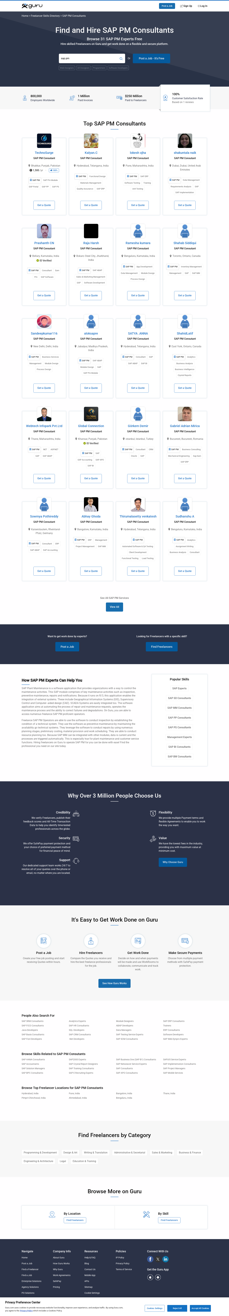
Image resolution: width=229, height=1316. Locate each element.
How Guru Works (61, 1263)
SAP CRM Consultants (80, 1034)
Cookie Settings (92, 1293)
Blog (86, 1263)
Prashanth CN (44, 243)
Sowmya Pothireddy (44, 516)
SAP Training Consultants (81, 1068)
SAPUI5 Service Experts (174, 1059)
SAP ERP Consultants (173, 1021)
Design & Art (70, 1152)
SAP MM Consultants (179, 707)
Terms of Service (124, 1269)
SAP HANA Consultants (33, 1059)
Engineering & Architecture (38, 1161)
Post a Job (167, 6)
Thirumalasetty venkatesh (138, 516)
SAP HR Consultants (79, 1025)
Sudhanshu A (185, 516)
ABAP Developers (124, 1025)
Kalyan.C (91, 153)
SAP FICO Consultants (33, 1025)
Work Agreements (61, 1275)
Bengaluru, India (124, 1098)
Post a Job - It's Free (151, 58)
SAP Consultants (124, 1068)
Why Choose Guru (173, 862)
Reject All (177, 1308)
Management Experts (179, 737)
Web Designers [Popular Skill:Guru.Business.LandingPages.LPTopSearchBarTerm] (67, 68)
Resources (91, 1251)
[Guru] (32, 6)
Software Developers (173, 1034)
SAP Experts (179, 688)
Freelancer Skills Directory (45, 15)
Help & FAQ (89, 1257)
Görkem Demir (138, 426)
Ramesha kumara (138, 243)
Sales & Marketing (162, 1152)
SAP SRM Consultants (32, 1021)
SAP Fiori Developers (32, 1039)
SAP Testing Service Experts (129, 1034)
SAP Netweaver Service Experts (131, 1064)
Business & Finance (190, 1152)
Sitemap (88, 1287)
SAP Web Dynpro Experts (175, 1039)
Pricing (56, 1287)
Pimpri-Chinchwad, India (34, 1098)
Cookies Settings (155, 1308)
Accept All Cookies (200, 1308)
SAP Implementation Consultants (179, 1064)
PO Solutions (28, 1293)
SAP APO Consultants (127, 1073)
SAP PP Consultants (179, 717)
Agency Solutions (30, 1287)
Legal (63, 1161)
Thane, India (169, 1093)
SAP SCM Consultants (127, 1039)
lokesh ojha (138, 153)
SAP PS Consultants (179, 727)
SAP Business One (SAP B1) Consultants (136, 1059)
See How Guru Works (114, 983)
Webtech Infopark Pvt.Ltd (44, 426)
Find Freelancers (161, 646)
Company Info (62, 1251)
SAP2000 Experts (77, 1059)
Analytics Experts (77, 1021)
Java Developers (30, 1030)
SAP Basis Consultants (33, 1034)
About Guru (58, 1257)
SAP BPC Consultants (32, 1073)
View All (114, 606)
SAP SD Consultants (179, 698)
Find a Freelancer (30, 1269)
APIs (86, 1281)
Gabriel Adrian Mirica (185, 426)
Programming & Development (40, 1152)
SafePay (57, 1281)
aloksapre (91, 333)
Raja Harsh (91, 243)
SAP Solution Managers (33, 1068)
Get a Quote (44, 205)
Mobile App (89, 1275)
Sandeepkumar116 (44, 333)
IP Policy (120, 1257)
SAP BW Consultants (179, 756)
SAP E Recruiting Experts (81, 1073)
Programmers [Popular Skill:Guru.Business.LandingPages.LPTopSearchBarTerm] (99, 68)
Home (25, 15)
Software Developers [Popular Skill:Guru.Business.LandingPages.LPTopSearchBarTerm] (118, 68)
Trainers (167, 1025)
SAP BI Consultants (179, 746)
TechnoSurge (44, 153)
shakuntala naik (185, 153)
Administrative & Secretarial (129, 1152)
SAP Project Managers (174, 1068)
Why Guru (58, 1269)
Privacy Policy (122, 1263)
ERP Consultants (171, 1030)
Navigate (27, 1251)
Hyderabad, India (30, 1093)
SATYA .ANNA (138, 333)
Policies (121, 1251)
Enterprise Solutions (31, 1281)
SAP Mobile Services (173, 1073)
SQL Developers (76, 1030)
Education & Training (84, 1161)
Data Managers (123, 1030)
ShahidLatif (185, 333)
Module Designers (125, 1021)
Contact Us (89, 1269)
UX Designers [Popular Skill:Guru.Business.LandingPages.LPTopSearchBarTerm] (83, 68)
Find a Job (27, 1275)
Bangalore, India (124, 1093)
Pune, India (74, 1093)
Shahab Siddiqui (184, 243)
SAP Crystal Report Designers (83, 1064)
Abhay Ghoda (91, 516)
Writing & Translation (96, 1152)
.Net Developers (76, 1039)
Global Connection (91, 426)
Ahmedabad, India (78, 1098)
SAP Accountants (30, 1064)
